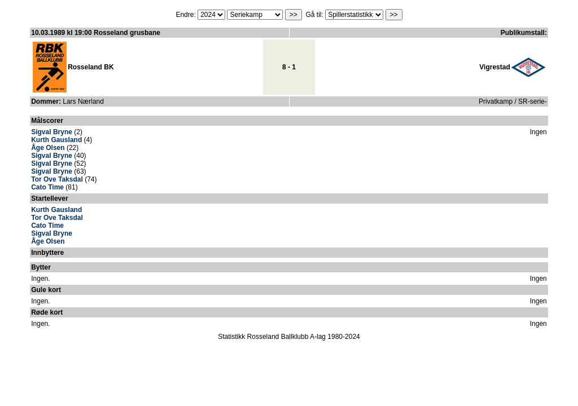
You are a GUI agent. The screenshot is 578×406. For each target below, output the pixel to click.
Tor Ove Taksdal (57, 179)
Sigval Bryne (51, 132)
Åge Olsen (47, 148)
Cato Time (47, 187)
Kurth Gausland (56, 140)
